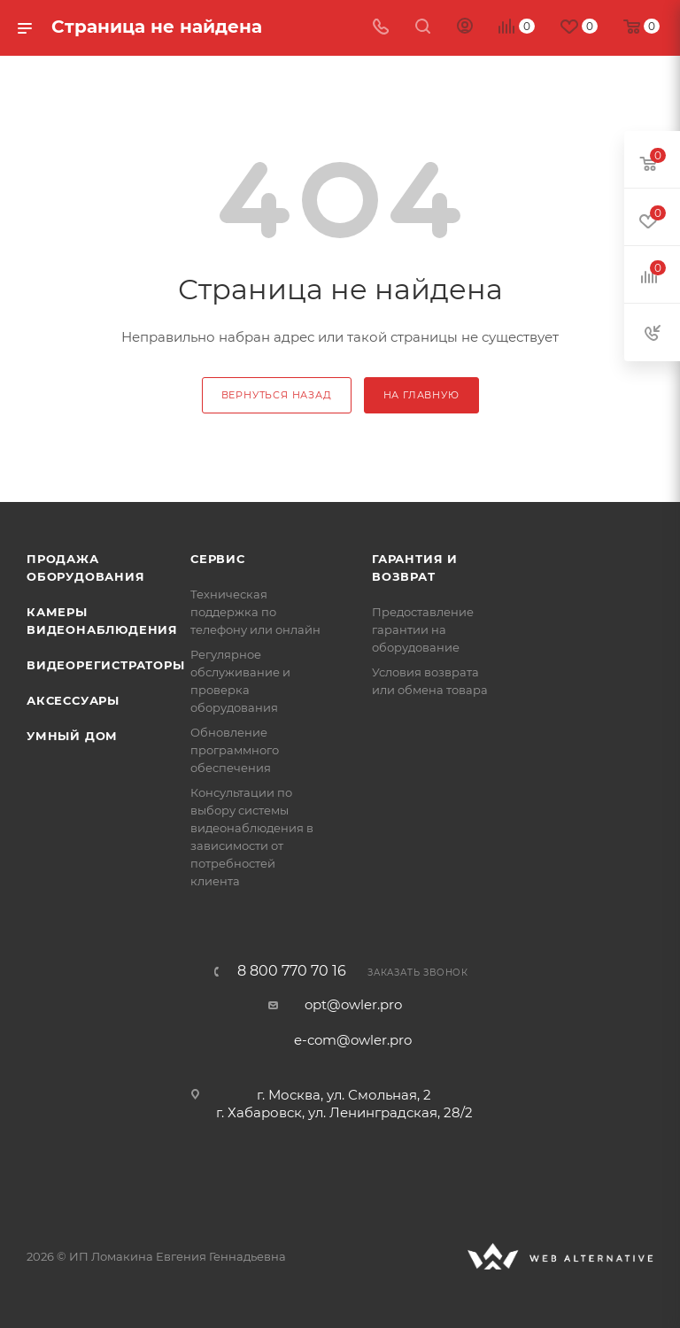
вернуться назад (276, 395)
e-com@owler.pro (353, 1039)
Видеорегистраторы (106, 665)
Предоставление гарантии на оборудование (423, 629)
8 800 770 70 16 (291, 971)
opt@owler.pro (353, 1004)
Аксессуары (73, 700)
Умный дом (72, 736)
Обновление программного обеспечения (234, 750)
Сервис (217, 559)
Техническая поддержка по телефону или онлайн (255, 612)
